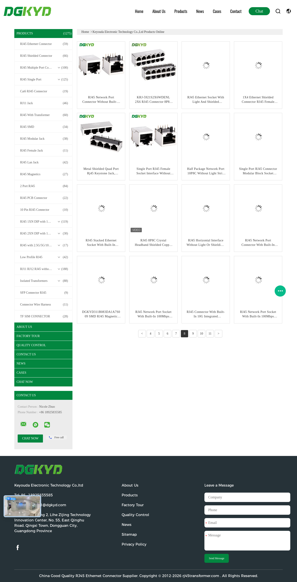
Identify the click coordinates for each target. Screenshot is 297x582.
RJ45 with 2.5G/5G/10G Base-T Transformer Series (44, 245)
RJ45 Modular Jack (44, 139)
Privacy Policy (134, 544)
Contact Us (26, 354)
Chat (259, 11)
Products (180, 11)
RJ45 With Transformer (44, 115)
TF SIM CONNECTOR (44, 316)
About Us (158, 11)
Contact (236, 11)
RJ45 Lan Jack (44, 162)
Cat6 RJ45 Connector (44, 91)
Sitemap (129, 534)
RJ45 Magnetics (44, 174)
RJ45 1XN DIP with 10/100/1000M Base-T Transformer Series (44, 221)
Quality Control (31, 345)
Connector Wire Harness (44, 304)
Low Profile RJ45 (44, 257)
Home (139, 11)
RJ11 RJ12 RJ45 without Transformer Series (44, 269)
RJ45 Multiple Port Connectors (44, 67)
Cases (217, 11)
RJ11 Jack (44, 103)
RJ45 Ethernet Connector (44, 44)
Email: (40, 505)
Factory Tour (28, 336)
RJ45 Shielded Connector (44, 56)
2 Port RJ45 (44, 186)
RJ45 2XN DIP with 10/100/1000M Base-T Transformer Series (44, 233)
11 (209, 333)
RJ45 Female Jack (44, 150)
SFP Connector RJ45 (44, 293)
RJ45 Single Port (44, 79)
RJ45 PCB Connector (44, 198)
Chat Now (25, 382)
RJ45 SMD (44, 127)
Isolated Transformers (44, 281)
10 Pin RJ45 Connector (44, 210)
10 (201, 333)
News (200, 11)
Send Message (216, 558)
